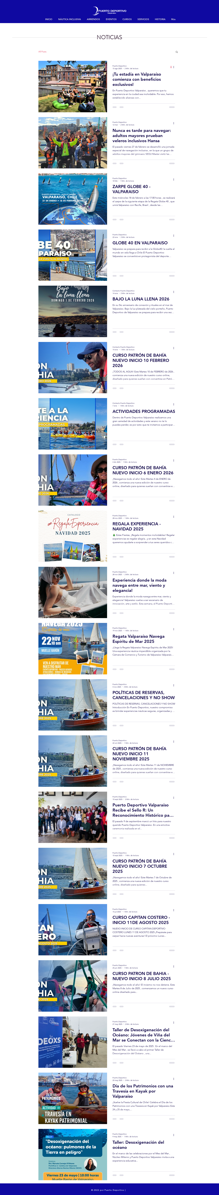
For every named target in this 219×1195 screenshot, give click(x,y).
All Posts (42, 51)
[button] (176, 52)
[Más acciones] (175, 67)
